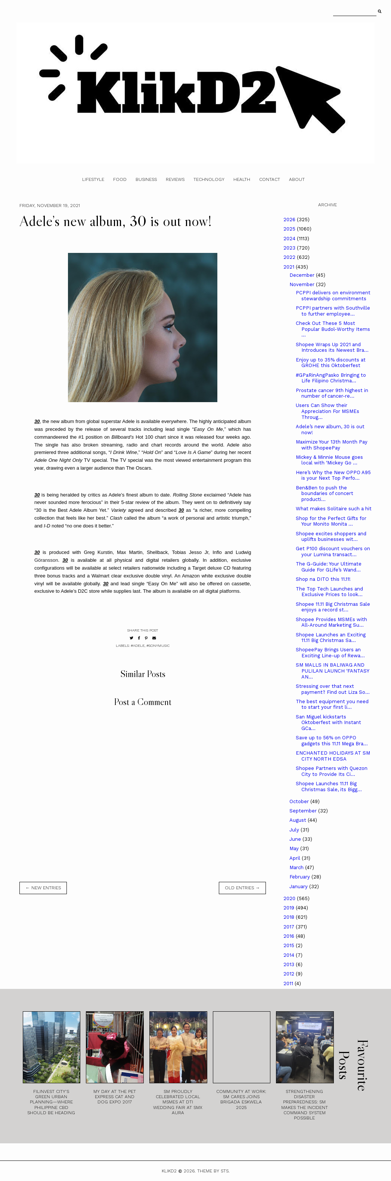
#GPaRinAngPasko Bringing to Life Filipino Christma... (331, 378)
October (299, 801)
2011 (289, 983)
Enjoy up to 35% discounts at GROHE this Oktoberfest (331, 363)
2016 (289, 936)
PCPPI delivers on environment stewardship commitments (333, 295)
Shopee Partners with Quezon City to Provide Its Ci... (331, 771)
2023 (290, 248)
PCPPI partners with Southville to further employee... (333, 311)
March (297, 867)
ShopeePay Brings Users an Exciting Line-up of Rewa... (330, 652)
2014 (289, 955)
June (295, 839)
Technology (208, 179)
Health (241, 179)
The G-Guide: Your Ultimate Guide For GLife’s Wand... (328, 567)
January (299, 886)
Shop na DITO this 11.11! (323, 579)
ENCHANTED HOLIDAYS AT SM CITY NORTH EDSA (333, 756)
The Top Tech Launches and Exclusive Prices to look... (329, 592)
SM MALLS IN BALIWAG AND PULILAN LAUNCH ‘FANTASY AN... (332, 670)
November (302, 284)
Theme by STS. (213, 1171)
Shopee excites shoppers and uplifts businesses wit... (331, 536)
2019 (289, 908)
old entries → (242, 887)
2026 (290, 219)
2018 (289, 917)
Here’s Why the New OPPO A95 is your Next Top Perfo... (333, 475)
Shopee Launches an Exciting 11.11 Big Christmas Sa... (331, 637)
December (302, 275)
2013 (289, 964)
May (294, 848)
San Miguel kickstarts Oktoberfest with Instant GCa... (328, 722)
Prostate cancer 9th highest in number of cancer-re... (332, 393)
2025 (290, 229)
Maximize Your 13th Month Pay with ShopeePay (331, 445)
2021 (289, 267)
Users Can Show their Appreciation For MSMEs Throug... (327, 411)
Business (146, 179)
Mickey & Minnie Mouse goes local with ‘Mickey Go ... (329, 460)
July (295, 830)
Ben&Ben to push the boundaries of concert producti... (324, 493)
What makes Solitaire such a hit (334, 508)
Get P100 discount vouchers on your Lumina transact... (333, 551)
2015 (289, 945)
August (298, 820)
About (297, 179)
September (303, 811)
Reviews (175, 179)
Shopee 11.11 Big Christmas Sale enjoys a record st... (333, 607)
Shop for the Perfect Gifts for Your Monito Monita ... (331, 521)
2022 (290, 257)
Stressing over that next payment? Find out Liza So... (333, 689)
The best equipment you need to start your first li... (332, 704)
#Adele (138, 645)
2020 (290, 898)
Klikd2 (169, 1171)
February (300, 877)
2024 (290, 238)
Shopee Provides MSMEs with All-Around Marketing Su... (331, 622)
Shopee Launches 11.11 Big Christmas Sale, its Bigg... (329, 786)
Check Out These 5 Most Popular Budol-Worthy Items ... (333, 329)
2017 (289, 927)
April (295, 858)
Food (120, 179)
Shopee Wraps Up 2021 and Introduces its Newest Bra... (332, 347)
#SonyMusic (158, 645)
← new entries (43, 887)
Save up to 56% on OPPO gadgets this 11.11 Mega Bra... (332, 740)
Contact (269, 179)
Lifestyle (93, 179)
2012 (289, 974)
